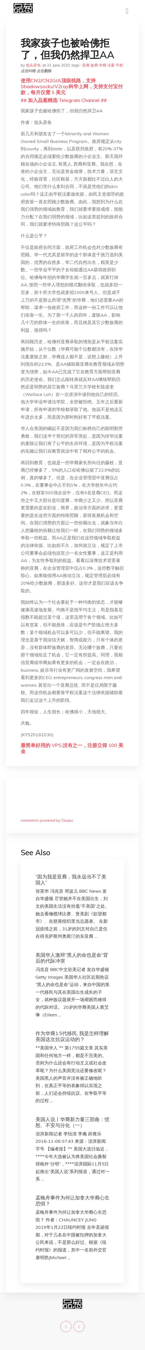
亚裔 (86, 65)
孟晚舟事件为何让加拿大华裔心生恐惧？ (72, 1201)
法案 (111, 65)
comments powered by (47, 820)
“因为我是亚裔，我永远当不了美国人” (71, 879)
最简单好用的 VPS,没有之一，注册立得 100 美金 (72, 748)
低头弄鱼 (33, 65)
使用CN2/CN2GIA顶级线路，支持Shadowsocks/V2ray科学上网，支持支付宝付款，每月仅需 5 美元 (72, 86)
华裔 (102, 65)
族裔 (94, 65)
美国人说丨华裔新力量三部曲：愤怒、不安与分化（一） (72, 1122)
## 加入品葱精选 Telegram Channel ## (64, 100)
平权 (119, 65)
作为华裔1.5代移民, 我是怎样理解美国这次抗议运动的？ (72, 1036)
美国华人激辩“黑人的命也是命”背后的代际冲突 (72, 958)
